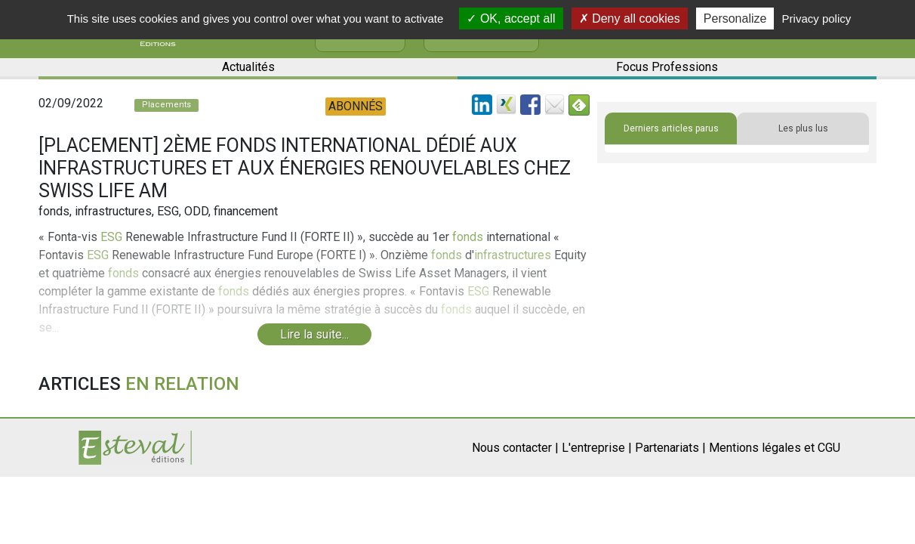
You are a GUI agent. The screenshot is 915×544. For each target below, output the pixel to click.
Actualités (248, 67)
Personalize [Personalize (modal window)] (735, 18)
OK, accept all (511, 18)
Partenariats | (670, 447)
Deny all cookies (629, 18)
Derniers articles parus (671, 128)
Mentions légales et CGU (774, 447)
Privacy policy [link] (817, 18)
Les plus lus (803, 128)
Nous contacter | (515, 447)
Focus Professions (667, 67)
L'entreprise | (597, 447)
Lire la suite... (314, 334)
